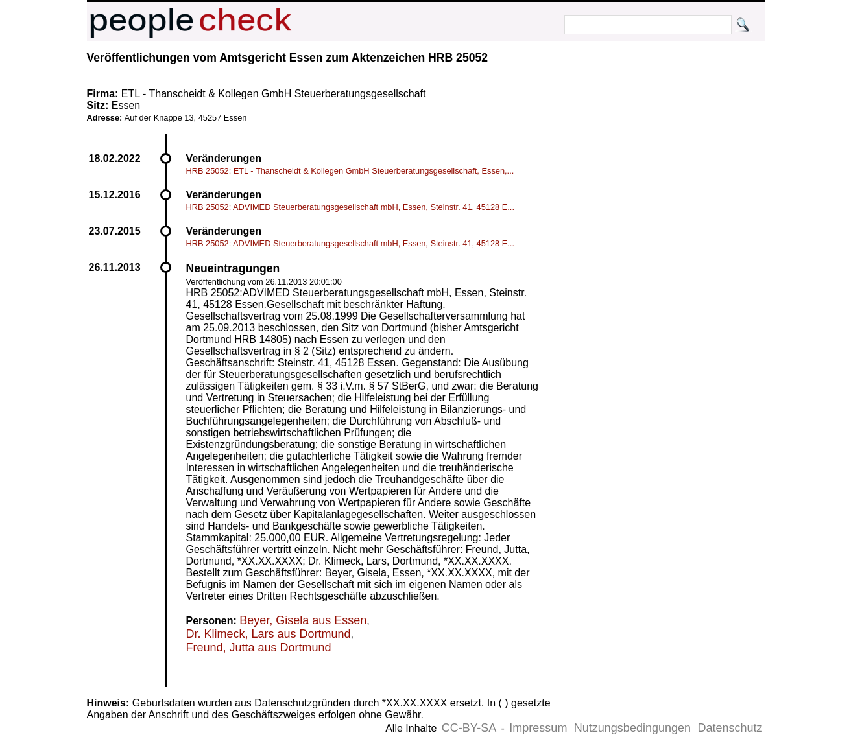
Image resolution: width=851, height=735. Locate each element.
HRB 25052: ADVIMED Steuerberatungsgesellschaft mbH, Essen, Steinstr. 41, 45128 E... (350, 207)
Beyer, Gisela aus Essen (302, 620)
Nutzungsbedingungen (632, 727)
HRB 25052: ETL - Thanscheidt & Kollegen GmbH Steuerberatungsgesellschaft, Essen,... (350, 171)
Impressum (538, 727)
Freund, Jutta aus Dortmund (258, 647)
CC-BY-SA (469, 727)
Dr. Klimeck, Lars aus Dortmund (268, 633)
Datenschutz (729, 727)
